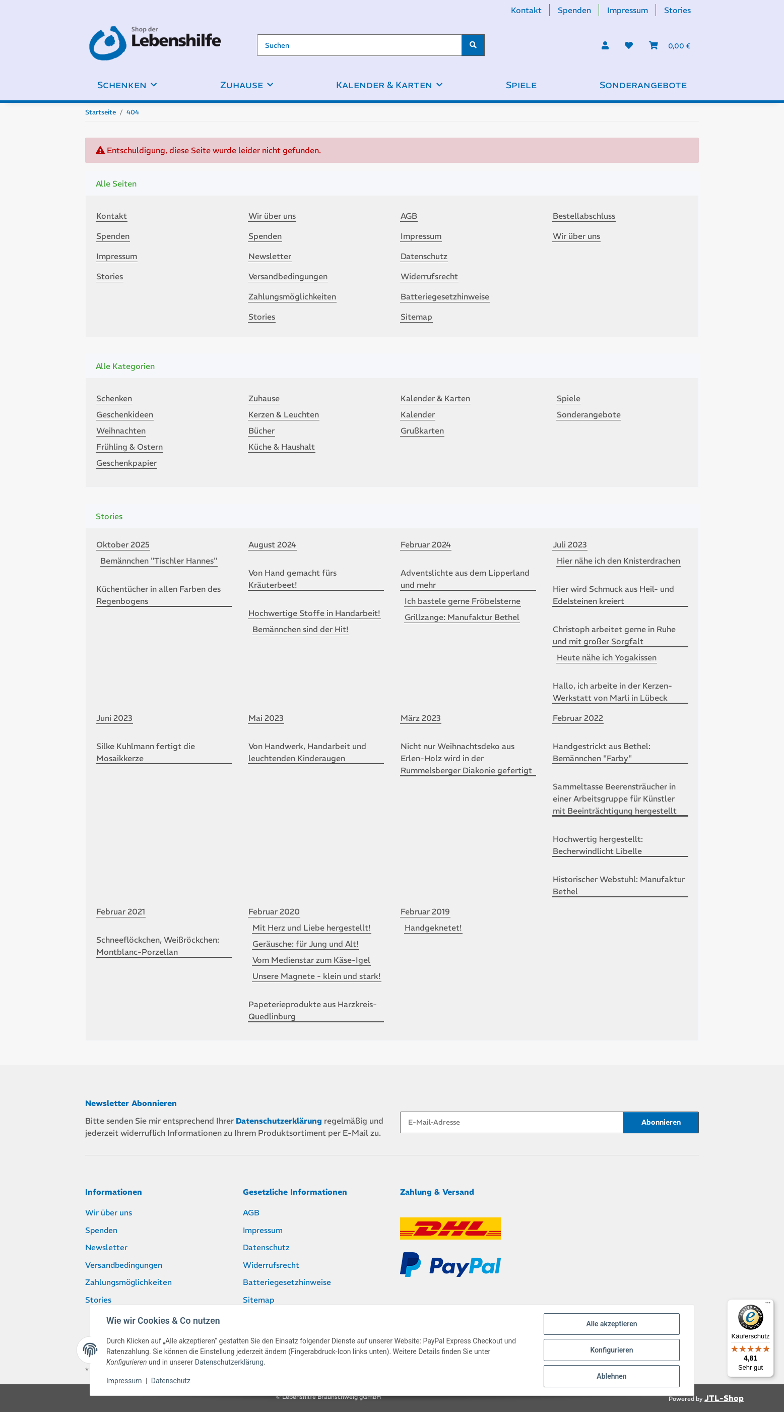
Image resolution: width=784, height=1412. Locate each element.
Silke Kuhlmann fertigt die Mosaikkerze (145, 752)
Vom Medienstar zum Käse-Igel (311, 960)
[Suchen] (359, 45)
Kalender (418, 414)
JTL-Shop (724, 1398)
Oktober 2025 (123, 544)
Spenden (574, 10)
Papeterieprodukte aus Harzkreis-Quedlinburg (312, 1010)
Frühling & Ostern (129, 447)
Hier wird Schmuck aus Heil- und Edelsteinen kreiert (613, 595)
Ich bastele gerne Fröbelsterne (462, 601)
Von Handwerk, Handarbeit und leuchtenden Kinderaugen (307, 752)
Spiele (568, 398)
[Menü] (768, 1305)
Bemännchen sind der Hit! (300, 629)
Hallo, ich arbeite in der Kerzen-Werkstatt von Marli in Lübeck (612, 692)
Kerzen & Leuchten (283, 414)
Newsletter (269, 256)
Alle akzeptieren (611, 1324)
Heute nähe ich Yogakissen (607, 657)
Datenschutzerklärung (229, 1362)
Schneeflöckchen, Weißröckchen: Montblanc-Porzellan (157, 946)
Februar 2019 (425, 911)
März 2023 (421, 718)
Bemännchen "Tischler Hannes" (158, 561)
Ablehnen (611, 1376)
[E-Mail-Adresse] (512, 1122)
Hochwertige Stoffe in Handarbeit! (314, 613)
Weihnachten (121, 430)
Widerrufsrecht (429, 276)
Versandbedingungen (288, 276)
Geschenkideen (124, 414)
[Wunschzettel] (629, 45)
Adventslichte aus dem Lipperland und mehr (465, 579)
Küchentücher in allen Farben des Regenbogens (158, 595)
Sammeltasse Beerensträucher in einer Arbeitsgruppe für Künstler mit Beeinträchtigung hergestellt (615, 798)
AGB (409, 216)
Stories (677, 10)
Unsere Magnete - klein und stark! (316, 976)
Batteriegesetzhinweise (445, 296)
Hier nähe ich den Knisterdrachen (618, 561)
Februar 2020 (274, 911)
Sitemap (416, 317)
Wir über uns (272, 216)
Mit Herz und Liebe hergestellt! (311, 928)
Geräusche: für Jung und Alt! (305, 944)
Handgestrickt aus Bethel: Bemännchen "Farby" (601, 752)
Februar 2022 (578, 718)
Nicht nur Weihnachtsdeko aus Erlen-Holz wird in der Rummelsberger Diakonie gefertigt (466, 758)
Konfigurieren (611, 1350)
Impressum (124, 1381)
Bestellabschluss (584, 216)
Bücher (261, 430)
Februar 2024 (426, 544)
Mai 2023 (266, 718)
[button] (605, 45)
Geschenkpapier (126, 463)
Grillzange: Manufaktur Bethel (462, 617)
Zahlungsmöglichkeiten (292, 296)
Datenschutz (170, 1381)
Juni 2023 (114, 718)
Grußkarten (422, 430)
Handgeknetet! (433, 928)
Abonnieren (661, 1122)
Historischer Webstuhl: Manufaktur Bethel (619, 885)
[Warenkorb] (670, 45)
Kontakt (526, 10)
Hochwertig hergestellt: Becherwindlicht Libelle (598, 845)
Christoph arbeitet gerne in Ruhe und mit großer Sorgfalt (614, 635)
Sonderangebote (589, 414)
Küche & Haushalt (281, 447)
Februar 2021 (120, 911)
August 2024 (272, 544)
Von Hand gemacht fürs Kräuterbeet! (292, 579)
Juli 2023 (570, 544)
